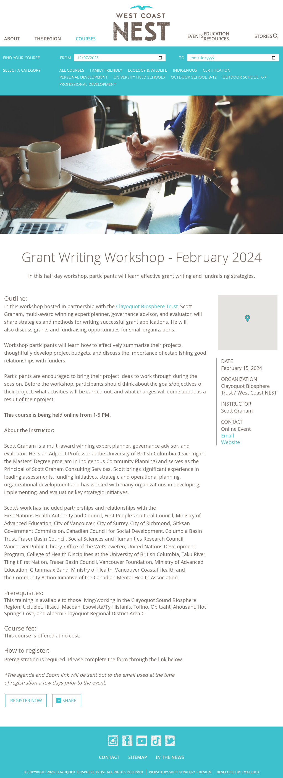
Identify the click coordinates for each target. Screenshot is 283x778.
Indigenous (185, 70)
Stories (263, 36)
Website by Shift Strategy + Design (180, 772)
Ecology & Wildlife (147, 70)
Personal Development (83, 77)
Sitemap (137, 757)
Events (195, 36)
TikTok (156, 740)
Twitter (170, 740)
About (12, 39)
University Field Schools (139, 77)
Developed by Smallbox (238, 772)
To (181, 57)
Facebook (127, 740)
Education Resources (216, 36)
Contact (109, 757)
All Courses (71, 70)
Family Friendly (106, 70)
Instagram (113, 740)
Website (230, 442)
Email (227, 435)
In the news (170, 757)
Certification (216, 70)
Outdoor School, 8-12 (194, 77)
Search (275, 36)
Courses (86, 39)
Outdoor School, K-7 (244, 77)
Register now (26, 700)
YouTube (141, 740)
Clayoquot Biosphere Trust (147, 306)
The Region (48, 39)
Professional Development (87, 84)
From (65, 57)
